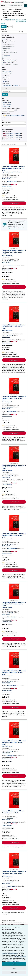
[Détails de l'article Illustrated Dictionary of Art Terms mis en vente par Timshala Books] (14, 800)
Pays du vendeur (6, 125)
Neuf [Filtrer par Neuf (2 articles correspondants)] (4, 57)
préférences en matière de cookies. (10, 953)
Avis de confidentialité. (14, 961)
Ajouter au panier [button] (14, 203)
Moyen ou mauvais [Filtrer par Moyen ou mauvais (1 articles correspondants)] (8, 62)
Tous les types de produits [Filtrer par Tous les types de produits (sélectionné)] (9, 37)
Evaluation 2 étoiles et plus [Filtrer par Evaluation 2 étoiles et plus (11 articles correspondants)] (13, 133)
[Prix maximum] (11, 110)
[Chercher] (25, 5)
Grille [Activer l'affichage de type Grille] (9, 26)
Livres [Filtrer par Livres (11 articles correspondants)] (5, 39)
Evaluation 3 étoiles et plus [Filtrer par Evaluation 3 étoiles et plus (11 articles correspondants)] (13, 135)
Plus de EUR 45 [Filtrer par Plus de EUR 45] (6, 106)
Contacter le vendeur (7, 186)
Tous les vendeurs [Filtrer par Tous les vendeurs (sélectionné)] (7, 131)
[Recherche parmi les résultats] (14, 144)
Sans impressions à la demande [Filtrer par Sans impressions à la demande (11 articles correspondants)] (11, 85)
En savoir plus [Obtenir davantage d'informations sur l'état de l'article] (7, 55)
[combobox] (16, 5)
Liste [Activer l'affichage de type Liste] (4, 26)
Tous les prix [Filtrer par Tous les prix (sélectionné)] (5, 100)
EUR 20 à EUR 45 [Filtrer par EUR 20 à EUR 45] (7, 104)
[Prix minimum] (4, 110)
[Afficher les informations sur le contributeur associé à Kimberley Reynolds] (7, 255)
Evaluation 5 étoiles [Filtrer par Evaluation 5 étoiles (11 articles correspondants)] (11, 139)
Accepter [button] (14, 963)
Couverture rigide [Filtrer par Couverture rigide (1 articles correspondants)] (7, 71)
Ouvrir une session (19, 2)
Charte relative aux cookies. (19, 956)
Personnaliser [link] (14, 972)
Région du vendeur (6, 122)
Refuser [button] (14, 968)
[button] (26, 144)
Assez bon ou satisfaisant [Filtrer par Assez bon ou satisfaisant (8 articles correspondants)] (9, 60)
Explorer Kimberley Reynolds (16, 228)
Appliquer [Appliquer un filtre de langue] (5, 94)
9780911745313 (10, 20)
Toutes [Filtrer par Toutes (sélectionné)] (4, 69)
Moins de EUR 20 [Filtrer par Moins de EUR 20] (7, 102)
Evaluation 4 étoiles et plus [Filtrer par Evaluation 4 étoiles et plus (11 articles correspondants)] (13, 137)
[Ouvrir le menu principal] (3, 5)
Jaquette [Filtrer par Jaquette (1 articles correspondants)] (5, 81)
